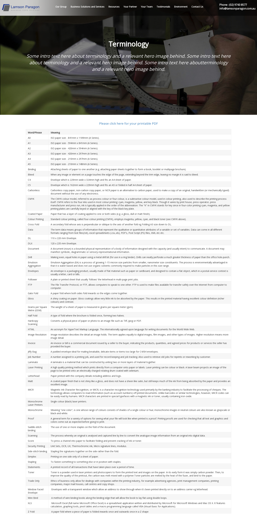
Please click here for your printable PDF (128, 123)
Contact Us (197, 6)
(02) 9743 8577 (238, 5)
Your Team (147, 6)
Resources (113, 6)
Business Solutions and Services (87, 6)
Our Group (61, 6)
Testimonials (163, 6)
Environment (181, 6)
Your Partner (130, 6)
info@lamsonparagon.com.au (237, 8)
